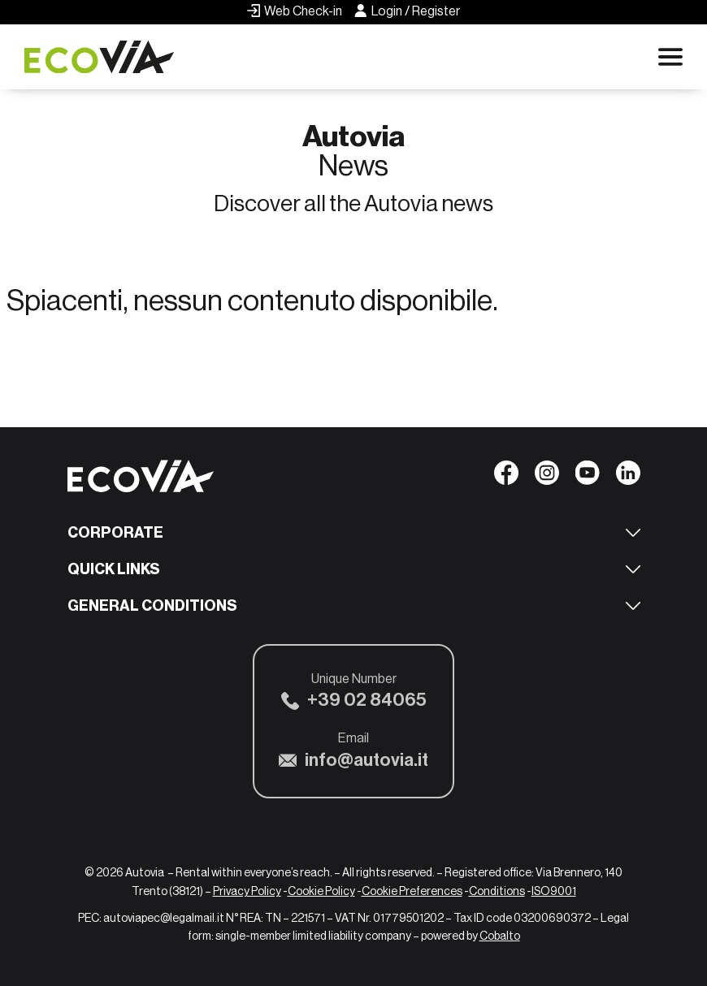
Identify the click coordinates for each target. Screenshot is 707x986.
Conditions (497, 890)
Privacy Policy (247, 890)
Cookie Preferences (412, 890)
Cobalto (499, 935)
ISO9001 (553, 890)
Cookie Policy (321, 890)
